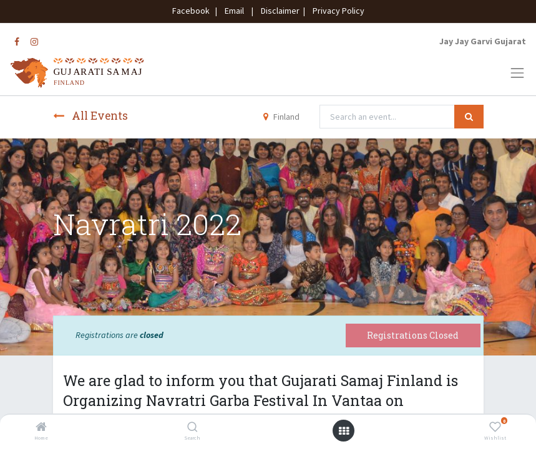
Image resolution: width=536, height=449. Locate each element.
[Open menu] (344, 430)
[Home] (41, 427)
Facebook (192, 10)
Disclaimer (278, 10)
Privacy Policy (335, 10)
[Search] (192, 427)
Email (234, 10)
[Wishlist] (495, 427)
